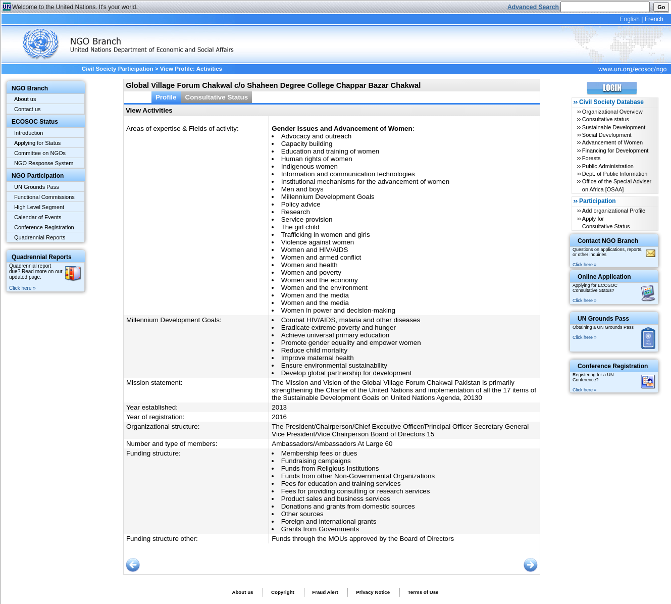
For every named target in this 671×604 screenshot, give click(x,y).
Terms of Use (423, 592)
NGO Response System (43, 163)
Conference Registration (44, 227)
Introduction (28, 133)
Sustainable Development (613, 127)
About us (25, 99)
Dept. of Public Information (615, 174)
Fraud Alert (325, 592)
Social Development (607, 135)
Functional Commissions (44, 197)
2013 (279, 407)
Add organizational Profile (613, 211)
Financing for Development (615, 150)
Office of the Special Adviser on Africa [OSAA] (616, 185)
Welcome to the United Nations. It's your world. (75, 7)
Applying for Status (37, 143)
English (629, 19)
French (654, 19)
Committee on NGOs (40, 153)
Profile (166, 97)
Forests (591, 158)
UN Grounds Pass (36, 187)
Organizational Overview (612, 112)
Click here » (22, 288)
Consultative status (605, 119)
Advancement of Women (612, 142)
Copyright (282, 592)
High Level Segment (39, 207)
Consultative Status (216, 97)
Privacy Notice (373, 592)
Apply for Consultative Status (606, 222)
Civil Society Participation (117, 69)
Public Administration (608, 166)
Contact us (27, 109)
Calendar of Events (38, 217)
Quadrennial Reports (40, 237)
